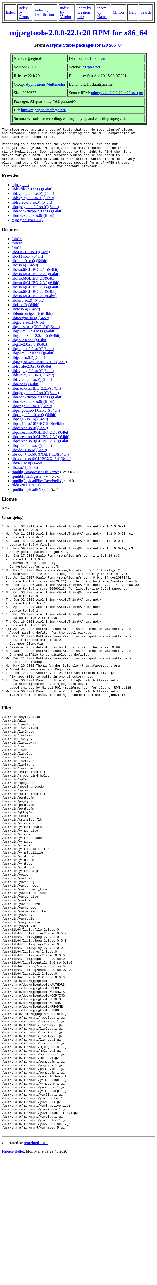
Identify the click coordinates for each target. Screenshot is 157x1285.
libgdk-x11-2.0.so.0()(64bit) (33, 339)
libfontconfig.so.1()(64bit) (32, 321)
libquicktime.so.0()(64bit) (32, 453)
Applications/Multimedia (45, 84)
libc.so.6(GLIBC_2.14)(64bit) (35, 277)
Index (10, 12)
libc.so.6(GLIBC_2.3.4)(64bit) (35, 295)
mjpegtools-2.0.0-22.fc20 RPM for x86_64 (78, 32)
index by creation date (84, 12)
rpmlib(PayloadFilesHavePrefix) (37, 489)
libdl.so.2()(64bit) (25, 313)
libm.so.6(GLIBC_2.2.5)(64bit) (36, 396)
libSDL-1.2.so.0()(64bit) (31, 260)
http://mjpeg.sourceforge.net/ (43, 110)
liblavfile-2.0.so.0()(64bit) (32, 197)
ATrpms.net (91, 67)
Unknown (97, 58)
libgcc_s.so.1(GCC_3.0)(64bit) (36, 335)
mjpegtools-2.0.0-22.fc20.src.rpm (117, 93)
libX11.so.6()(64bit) (27, 264)
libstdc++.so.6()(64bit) (29, 458)
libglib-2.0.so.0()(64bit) (30, 352)
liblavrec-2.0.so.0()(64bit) (32, 210)
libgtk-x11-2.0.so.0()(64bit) (33, 361)
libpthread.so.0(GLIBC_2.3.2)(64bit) (40, 445)
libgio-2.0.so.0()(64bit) (29, 348)
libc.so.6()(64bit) (25, 273)
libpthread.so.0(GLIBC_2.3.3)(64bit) (40, 449)
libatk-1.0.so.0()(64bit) (29, 269)
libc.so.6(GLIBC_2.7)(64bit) (34, 304)
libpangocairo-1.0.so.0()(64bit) (36, 418)
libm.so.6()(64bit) (25, 392)
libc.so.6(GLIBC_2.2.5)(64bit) (35, 282)
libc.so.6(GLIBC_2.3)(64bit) (34, 286)
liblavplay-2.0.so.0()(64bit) (33, 206)
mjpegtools (20, 193)
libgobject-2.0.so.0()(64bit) (33, 357)
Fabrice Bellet (13, 1279)
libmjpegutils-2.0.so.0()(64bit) (35, 215)
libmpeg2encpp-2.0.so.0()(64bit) (37, 219)
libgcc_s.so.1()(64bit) (28, 330)
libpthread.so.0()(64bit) (30, 436)
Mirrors (119, 12)
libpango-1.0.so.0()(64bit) (32, 414)
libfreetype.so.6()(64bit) (30, 326)
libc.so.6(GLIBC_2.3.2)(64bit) (35, 291)
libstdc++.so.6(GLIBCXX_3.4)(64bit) (41, 467)
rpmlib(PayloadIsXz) (28, 497)
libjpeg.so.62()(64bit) (28, 365)
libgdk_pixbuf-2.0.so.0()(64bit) (36, 343)
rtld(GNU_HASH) (26, 493)
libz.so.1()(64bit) (25, 475)
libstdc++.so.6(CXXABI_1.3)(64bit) (40, 462)
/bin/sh (17, 247)
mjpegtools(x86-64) (27, 228)
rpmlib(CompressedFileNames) (36, 480)
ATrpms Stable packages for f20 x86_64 (84, 45)
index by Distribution (44, 12)
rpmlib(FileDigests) (27, 484)
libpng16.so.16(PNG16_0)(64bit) (38, 431)
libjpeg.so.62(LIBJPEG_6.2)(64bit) (39, 370)
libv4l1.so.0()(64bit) (27, 471)
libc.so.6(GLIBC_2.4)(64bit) (34, 299)
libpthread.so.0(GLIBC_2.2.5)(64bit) (40, 440)
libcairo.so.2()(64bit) (28, 308)
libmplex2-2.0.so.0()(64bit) (33, 223)
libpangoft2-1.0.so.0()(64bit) (34, 423)
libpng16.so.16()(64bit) (30, 427)
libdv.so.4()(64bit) (26, 317)
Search (145, 12)
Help (132, 12)
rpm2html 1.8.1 (36, 1270)
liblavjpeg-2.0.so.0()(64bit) (33, 201)
